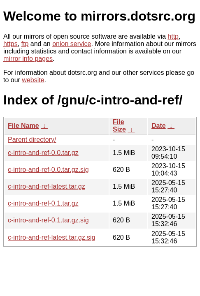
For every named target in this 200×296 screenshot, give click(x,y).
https (10, 43)
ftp (25, 43)
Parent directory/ (32, 139)
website (33, 79)
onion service (71, 43)
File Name (23, 125)
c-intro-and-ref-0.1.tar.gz (43, 203)
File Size (119, 125)
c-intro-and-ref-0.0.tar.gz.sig (48, 169)
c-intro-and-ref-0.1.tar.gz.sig (48, 220)
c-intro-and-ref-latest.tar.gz (46, 186)
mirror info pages (28, 58)
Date (158, 125)
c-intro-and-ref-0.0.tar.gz (43, 152)
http (173, 36)
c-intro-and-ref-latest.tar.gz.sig (51, 237)
